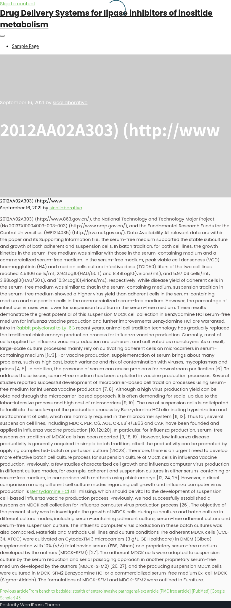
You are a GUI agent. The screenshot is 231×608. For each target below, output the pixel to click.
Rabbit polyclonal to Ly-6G (45, 328)
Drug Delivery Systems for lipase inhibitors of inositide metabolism (106, 19)
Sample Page (25, 46)
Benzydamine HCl (49, 491)
